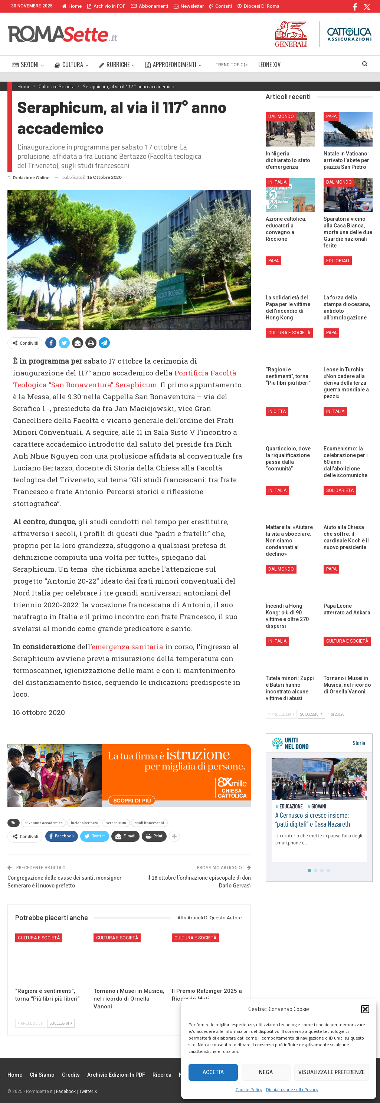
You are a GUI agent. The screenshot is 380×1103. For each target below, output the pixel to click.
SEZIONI (25, 64)
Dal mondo (281, 116)
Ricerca (162, 1075)
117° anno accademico (43, 823)
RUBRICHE (114, 64)
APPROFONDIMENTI (170, 64)
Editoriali (337, 260)
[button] (365, 1009)
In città (277, 411)
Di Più (245, 6)
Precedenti (30, 1023)
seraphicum (116, 823)
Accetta (213, 1072)
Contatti (220, 6)
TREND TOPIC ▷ (232, 64)
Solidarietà (340, 490)
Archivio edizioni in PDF (116, 1075)
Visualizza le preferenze (331, 1072)
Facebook (66, 1091)
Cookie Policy (249, 1089)
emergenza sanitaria (127, 646)
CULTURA (69, 64)
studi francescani (149, 823)
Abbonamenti (149, 6)
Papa (331, 116)
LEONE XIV (269, 64)
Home (72, 6)
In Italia (277, 182)
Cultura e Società (39, 937)
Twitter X (88, 1091)
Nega (266, 1072)
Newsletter (189, 6)
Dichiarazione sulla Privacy (292, 1089)
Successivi (61, 1023)
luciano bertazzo (84, 823)
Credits (71, 1075)
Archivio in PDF (106, 6)
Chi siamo (42, 1075)
